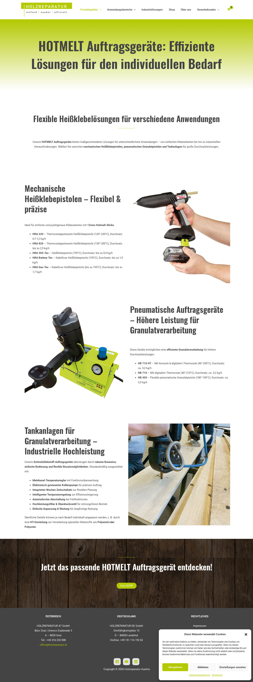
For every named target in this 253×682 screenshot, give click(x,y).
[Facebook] (117, 661)
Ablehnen (202, 667)
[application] (103, 9)
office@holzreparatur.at (53, 644)
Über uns (187, 9)
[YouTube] (126, 661)
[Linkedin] (135, 661)
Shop (174, 9)
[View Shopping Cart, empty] (229, 10)
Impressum (217, 675)
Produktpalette (95, 9)
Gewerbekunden (208, 9)
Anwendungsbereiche (125, 9)
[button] (246, 634)
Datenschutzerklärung (199, 675)
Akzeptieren (175, 667)
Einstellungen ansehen (232, 667)
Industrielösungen (154, 9)
